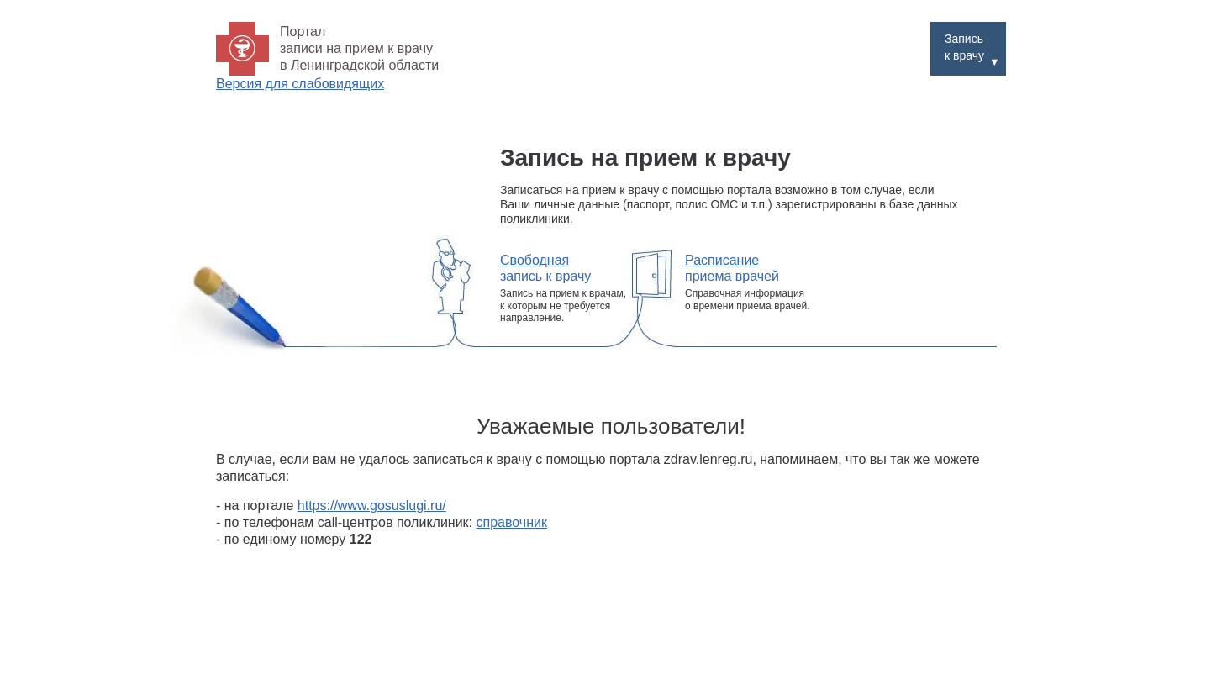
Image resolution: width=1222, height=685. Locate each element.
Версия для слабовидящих (300, 83)
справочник (512, 522)
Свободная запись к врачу (545, 268)
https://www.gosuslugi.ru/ (372, 505)
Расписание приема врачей (732, 268)
